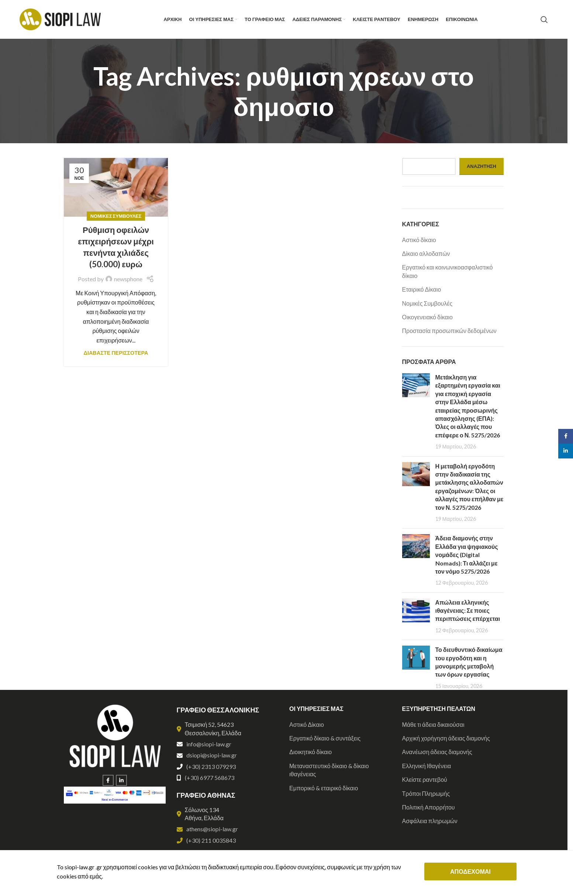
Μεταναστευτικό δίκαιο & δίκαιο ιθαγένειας (329, 769)
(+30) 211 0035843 (211, 840)
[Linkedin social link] (121, 780)
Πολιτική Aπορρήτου (428, 807)
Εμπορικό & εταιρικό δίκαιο (323, 787)
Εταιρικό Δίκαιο (421, 289)
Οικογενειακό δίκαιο (427, 316)
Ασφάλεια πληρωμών (430, 820)
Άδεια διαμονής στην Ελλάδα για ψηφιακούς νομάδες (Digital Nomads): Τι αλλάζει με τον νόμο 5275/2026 (466, 554)
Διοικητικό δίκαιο (310, 751)
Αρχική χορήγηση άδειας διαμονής (446, 738)
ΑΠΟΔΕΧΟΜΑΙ (470, 871)
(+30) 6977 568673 (209, 777)
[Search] (544, 19)
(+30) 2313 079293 (211, 766)
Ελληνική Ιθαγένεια (426, 765)
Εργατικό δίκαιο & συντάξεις (324, 738)
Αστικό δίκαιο (419, 239)
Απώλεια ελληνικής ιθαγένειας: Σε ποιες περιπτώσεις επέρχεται (467, 610)
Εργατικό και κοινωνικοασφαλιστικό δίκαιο (447, 271)
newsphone (128, 278)
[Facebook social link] (108, 780)
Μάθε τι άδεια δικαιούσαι (433, 724)
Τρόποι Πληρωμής (426, 793)
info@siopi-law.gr (208, 743)
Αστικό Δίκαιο (306, 724)
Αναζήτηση (481, 166)
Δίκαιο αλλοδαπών (426, 253)
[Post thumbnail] (416, 412)
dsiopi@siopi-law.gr (211, 755)
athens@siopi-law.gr (212, 828)
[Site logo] (60, 18)
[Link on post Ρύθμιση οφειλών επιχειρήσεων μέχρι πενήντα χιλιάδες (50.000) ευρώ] (116, 187)
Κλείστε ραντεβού (424, 779)
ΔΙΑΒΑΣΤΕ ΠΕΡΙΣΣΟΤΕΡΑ (116, 353)
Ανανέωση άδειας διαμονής (437, 751)
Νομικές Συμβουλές (116, 216)
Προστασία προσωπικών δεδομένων (449, 330)
